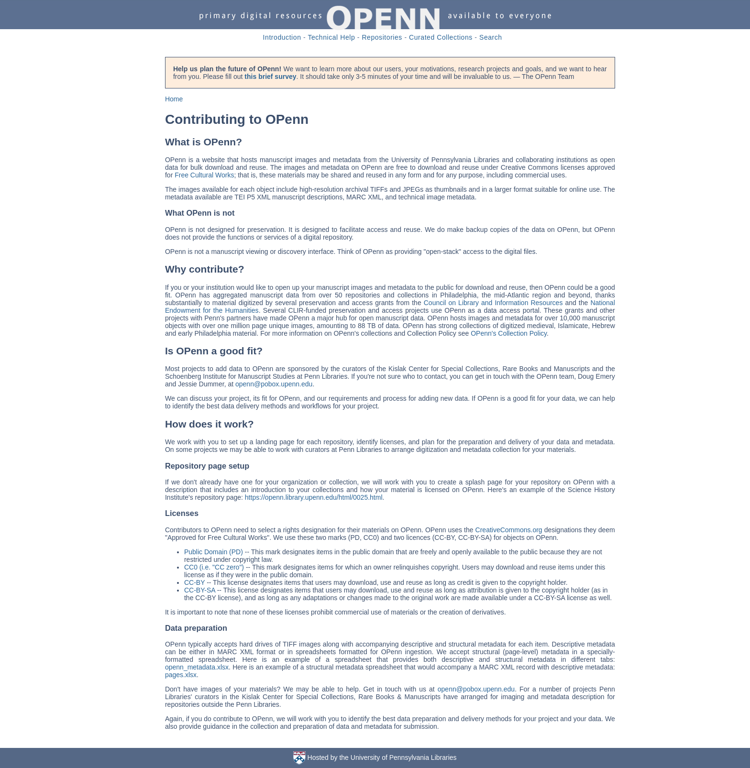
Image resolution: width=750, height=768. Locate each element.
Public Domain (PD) (213, 552)
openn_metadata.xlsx (197, 667)
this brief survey (270, 76)
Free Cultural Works (204, 175)
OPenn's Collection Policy (509, 333)
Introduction (282, 37)
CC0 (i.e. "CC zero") (214, 567)
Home (174, 99)
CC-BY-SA (199, 590)
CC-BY (194, 582)
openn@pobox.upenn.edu (273, 384)
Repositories (382, 37)
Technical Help (331, 37)
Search (490, 37)
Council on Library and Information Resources (493, 303)
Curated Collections (441, 37)
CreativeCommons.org (508, 530)
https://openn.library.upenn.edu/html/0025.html (314, 497)
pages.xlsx (181, 675)
